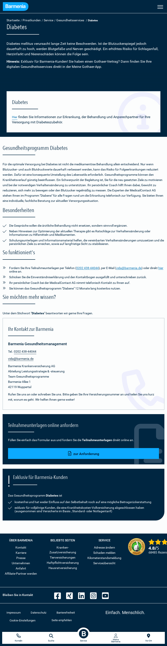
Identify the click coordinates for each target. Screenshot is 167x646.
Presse (20, 558)
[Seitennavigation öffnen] (160, 6)
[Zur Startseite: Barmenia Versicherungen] (16, 7)
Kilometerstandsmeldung (104, 558)
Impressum (14, 612)
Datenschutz (38, 612)
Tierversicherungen (62, 557)
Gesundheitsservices (70, 20)
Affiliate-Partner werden (21, 573)
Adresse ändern (104, 547)
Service (48, 20)
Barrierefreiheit (66, 612)
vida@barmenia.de (129, 268)
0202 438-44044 (87, 268)
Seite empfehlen (62, 620)
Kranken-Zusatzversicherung (62, 550)
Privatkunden (32, 20)
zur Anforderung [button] (83, 453)
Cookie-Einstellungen (22, 620)
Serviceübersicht (104, 563)
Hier (14, 117)
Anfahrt (21, 568)
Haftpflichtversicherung (63, 562)
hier (160, 268)
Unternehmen (21, 563)
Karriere (21, 552)
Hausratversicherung (62, 568)
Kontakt (20, 547)
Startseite (13, 20)
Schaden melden (104, 552)
